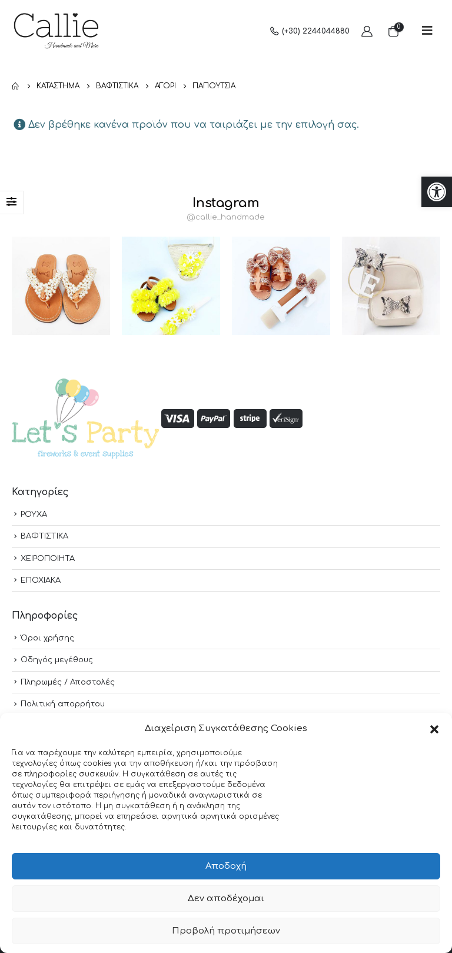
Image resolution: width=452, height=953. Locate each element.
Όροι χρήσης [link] (47, 638)
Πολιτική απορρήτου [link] (63, 704)
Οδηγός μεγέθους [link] (57, 660)
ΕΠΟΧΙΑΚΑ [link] (41, 580)
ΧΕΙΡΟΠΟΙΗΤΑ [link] (48, 558)
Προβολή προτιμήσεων (226, 931)
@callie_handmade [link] (226, 217)
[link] (436, 192)
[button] (434, 729)
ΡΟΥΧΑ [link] (34, 514)
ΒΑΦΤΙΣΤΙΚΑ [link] (44, 536)
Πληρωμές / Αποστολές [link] (68, 682)
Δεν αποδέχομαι (226, 899)
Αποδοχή (226, 866)
